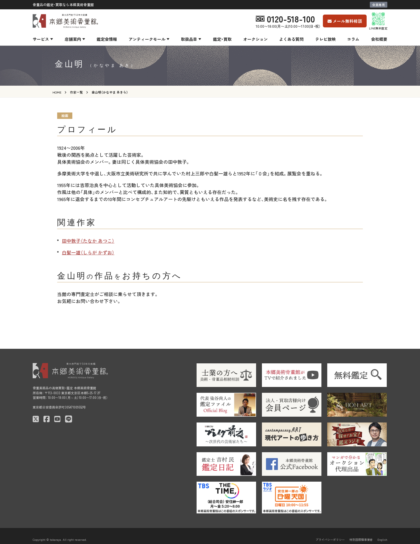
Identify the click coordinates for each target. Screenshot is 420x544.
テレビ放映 (325, 39)
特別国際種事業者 (361, 539)
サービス (41, 39)
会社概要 (379, 39)
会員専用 (378, 4)
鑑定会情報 (107, 39)
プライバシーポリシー (330, 539)
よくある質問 (291, 39)
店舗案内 (73, 39)
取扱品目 (189, 39)
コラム (353, 39)
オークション (255, 39)
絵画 (64, 115)
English (382, 539)
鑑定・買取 (222, 39)
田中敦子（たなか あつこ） (88, 240)
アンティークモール (147, 39)
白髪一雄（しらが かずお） (88, 252)
